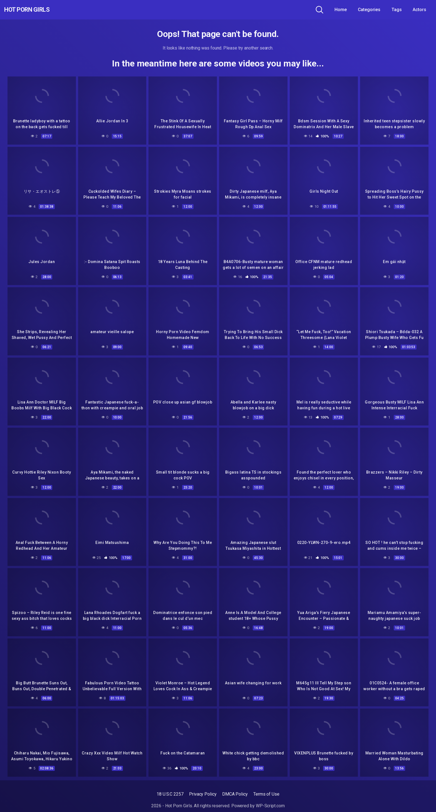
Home (341, 9)
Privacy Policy (203, 794)
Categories (369, 9)
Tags (397, 9)
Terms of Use (266, 794)
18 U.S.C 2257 (170, 794)
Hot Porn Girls (34, 9)
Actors (419, 9)
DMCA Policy (235, 794)
